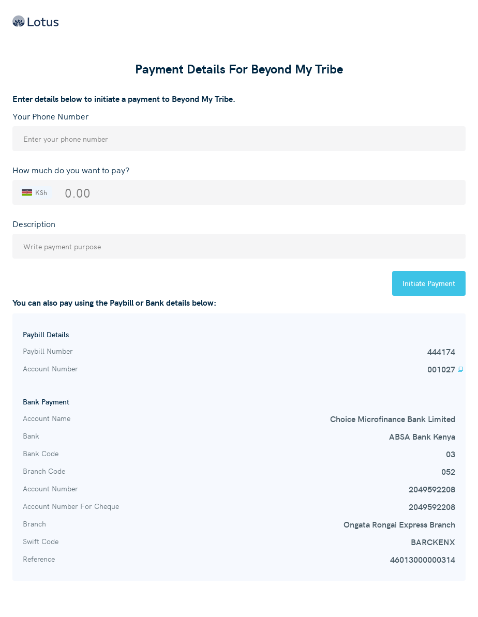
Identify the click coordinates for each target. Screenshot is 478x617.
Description (33, 223)
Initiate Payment (428, 283)
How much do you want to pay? (70, 169)
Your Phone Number (50, 116)
